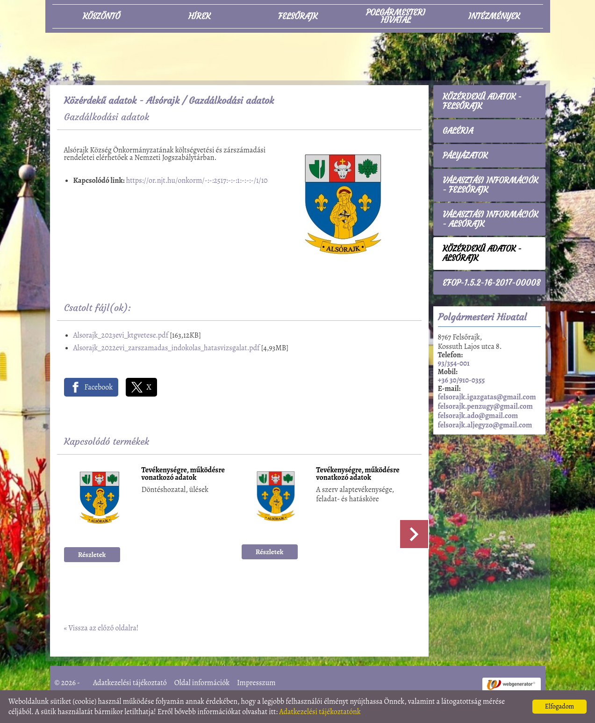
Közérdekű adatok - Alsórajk (121, 100)
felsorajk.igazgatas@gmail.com (487, 397)
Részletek (92, 554)
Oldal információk (201, 683)
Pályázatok (465, 156)
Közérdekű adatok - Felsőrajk (482, 101)
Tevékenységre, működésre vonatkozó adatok (183, 474)
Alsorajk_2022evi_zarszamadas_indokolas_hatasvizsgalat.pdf (166, 348)
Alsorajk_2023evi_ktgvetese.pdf (120, 335)
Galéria (458, 131)
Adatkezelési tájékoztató (130, 683)
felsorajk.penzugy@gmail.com (485, 406)
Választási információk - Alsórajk (490, 219)
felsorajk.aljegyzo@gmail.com (485, 425)
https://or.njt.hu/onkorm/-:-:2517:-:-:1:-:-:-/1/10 (197, 180)
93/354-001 (454, 363)
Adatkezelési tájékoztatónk (320, 712)
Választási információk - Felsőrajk (490, 185)
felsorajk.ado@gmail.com (478, 416)
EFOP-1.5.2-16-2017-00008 (491, 283)
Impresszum (256, 683)
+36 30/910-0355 (461, 380)
